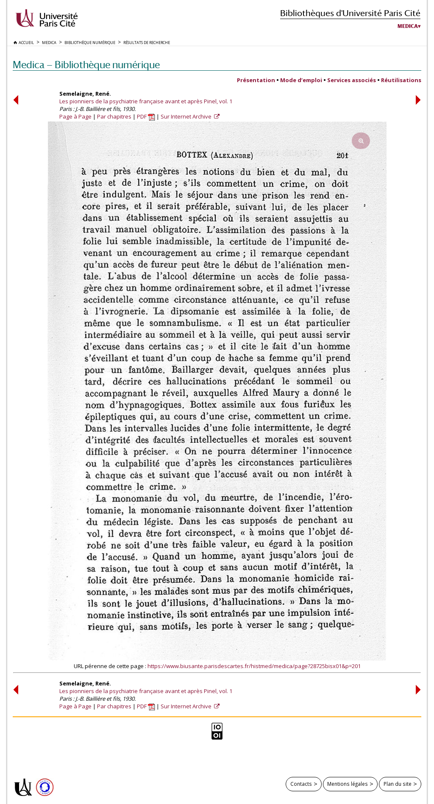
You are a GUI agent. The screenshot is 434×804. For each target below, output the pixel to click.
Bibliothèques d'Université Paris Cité (350, 13)
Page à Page (75, 116)
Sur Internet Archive (187, 116)
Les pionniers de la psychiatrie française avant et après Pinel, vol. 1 (145, 101)
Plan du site (398, 783)
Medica (408, 26)
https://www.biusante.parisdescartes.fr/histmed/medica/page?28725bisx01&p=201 (254, 666)
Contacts (301, 783)
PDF (146, 116)
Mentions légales (347, 783)
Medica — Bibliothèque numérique (86, 64)
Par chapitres (114, 116)
